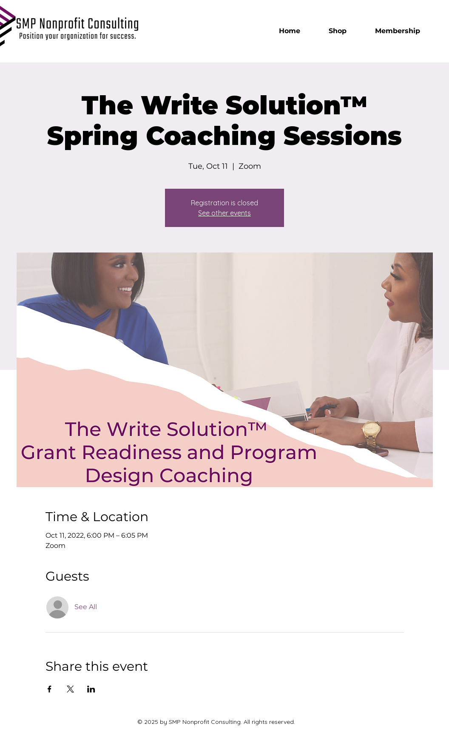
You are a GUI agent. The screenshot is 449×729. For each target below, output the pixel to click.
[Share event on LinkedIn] (91, 689)
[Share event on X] (70, 689)
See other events (224, 213)
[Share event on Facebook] (49, 689)
